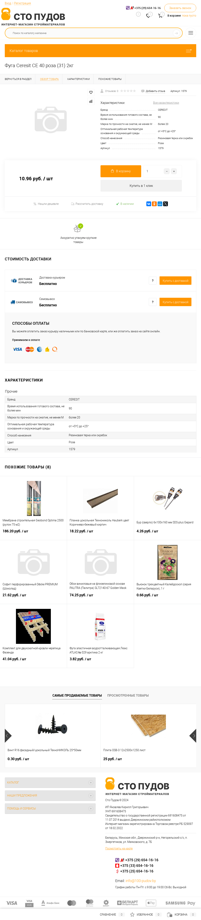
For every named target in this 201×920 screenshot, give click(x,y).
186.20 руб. (33, 533)
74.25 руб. (100, 597)
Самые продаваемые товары (77, 695)
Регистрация (22, 3)
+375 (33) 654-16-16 (136, 865)
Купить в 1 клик (141, 186)
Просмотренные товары (128, 695)
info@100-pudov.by (141, 881)
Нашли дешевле (46, 204)
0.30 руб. (18, 759)
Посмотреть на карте (119, 848)
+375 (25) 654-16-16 (136, 871)
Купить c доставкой (175, 281)
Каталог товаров (100, 50)
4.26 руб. (167, 533)
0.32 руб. (146, 759)
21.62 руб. (33, 597)
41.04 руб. (33, 661)
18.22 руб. (100, 533)
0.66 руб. (167, 597)
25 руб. (80, 759)
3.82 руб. (100, 661)
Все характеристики (166, 102)
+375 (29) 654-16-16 (141, 860)
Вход (8, 3)
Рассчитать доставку (87, 204)
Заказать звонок (180, 8)
